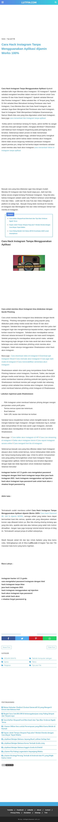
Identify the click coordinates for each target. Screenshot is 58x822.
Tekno (34, 662)
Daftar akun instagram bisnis (24, 440)
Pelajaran (7, 665)
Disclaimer (27, 813)
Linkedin (30, 810)
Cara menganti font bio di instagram (28, 443)
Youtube (10, 810)
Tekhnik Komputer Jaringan (42, 658)
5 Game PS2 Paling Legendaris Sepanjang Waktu (23, 751)
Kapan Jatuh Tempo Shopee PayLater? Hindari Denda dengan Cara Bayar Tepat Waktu (29, 226)
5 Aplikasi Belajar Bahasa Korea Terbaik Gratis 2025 (24, 743)
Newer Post (6, 647)
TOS (45, 813)
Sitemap (37, 813)
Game (6, 662)
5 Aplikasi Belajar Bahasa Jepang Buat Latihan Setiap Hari (26, 739)
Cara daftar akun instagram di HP (25, 437)
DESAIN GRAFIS (10, 658)
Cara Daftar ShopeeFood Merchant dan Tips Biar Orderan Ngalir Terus (28, 220)
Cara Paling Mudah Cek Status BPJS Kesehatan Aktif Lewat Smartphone (29, 232)
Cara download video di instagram (24, 356)
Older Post (51, 647)
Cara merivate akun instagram (28, 359)
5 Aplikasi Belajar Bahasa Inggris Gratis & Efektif (22, 747)
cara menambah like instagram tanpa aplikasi (28, 118)
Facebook (20, 810)
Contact (47, 810)
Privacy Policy (15, 813)
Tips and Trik (36, 665)
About (39, 810)
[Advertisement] (29, 21)
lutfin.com (29, 2)
